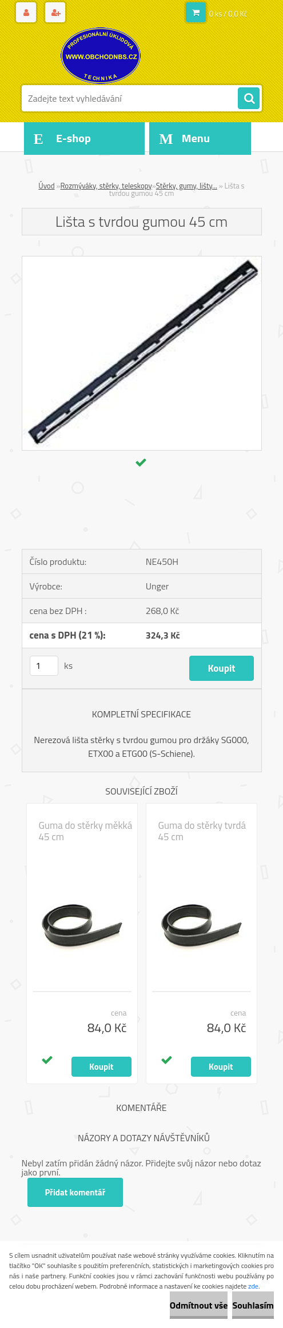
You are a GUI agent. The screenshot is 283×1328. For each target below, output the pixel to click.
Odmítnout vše (199, 1305)
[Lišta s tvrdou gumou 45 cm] (141, 261)
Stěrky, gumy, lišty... (186, 185)
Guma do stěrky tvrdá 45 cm (202, 831)
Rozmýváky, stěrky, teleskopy (106, 185)
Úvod (46, 185)
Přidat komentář (75, 1192)
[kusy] (44, 666)
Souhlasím (253, 1305)
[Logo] (100, 55)
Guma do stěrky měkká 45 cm (86, 831)
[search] (248, 99)
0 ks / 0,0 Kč (228, 13)
